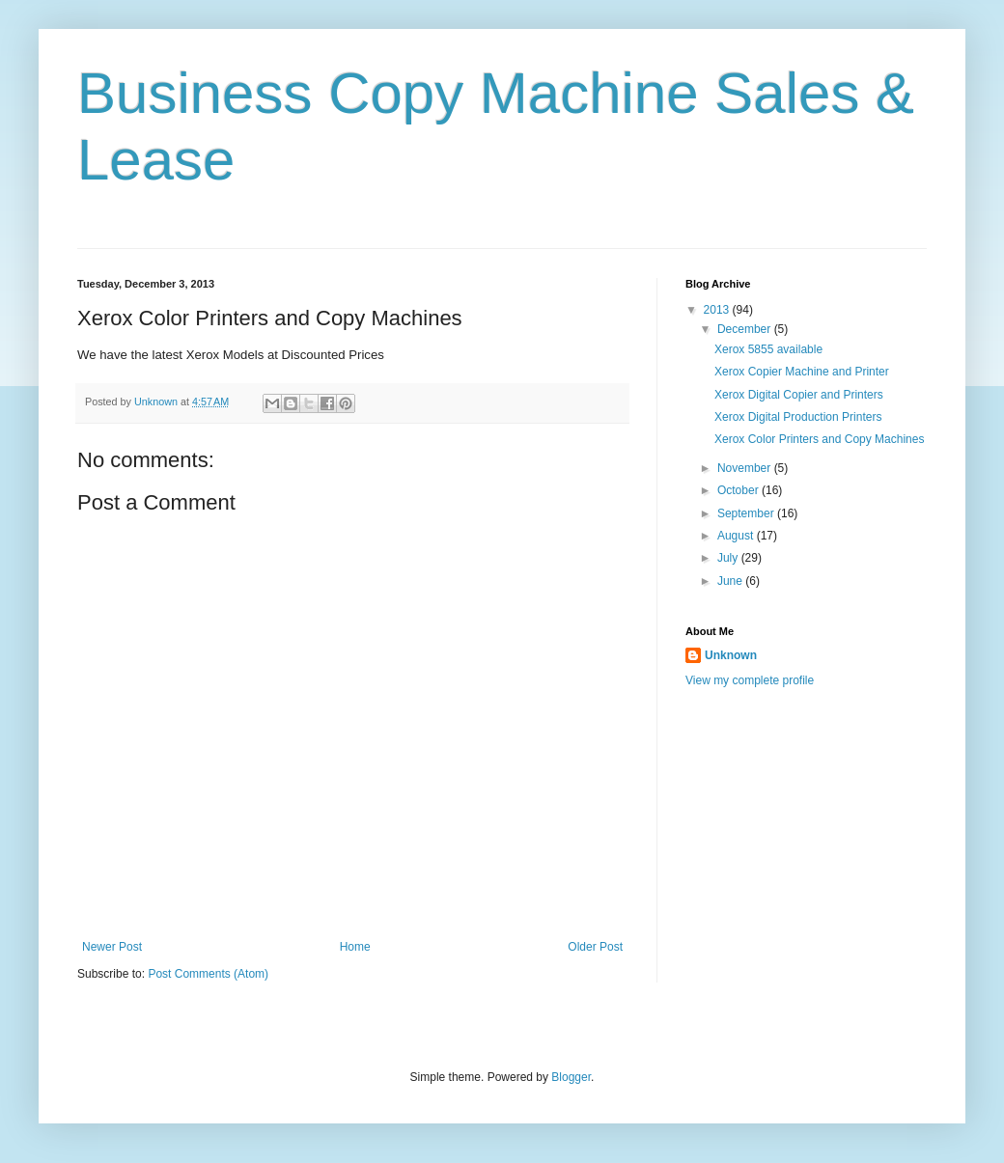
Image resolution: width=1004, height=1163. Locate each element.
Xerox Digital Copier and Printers (798, 395)
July (729, 558)
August (737, 535)
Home (355, 947)
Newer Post (112, 947)
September (747, 513)
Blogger (571, 1077)
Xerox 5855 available (768, 349)
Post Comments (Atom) (208, 974)
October (739, 490)
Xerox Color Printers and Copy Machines (819, 439)
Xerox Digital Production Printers (797, 417)
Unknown (731, 655)
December (745, 329)
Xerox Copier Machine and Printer (801, 371)
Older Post (595, 947)
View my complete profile (749, 680)
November (745, 468)
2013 (718, 310)
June (731, 581)
